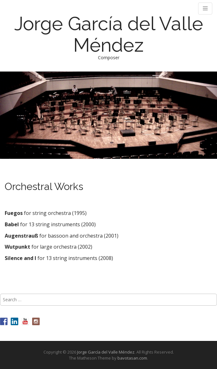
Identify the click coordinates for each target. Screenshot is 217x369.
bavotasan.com (132, 358)
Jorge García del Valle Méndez (108, 34)
